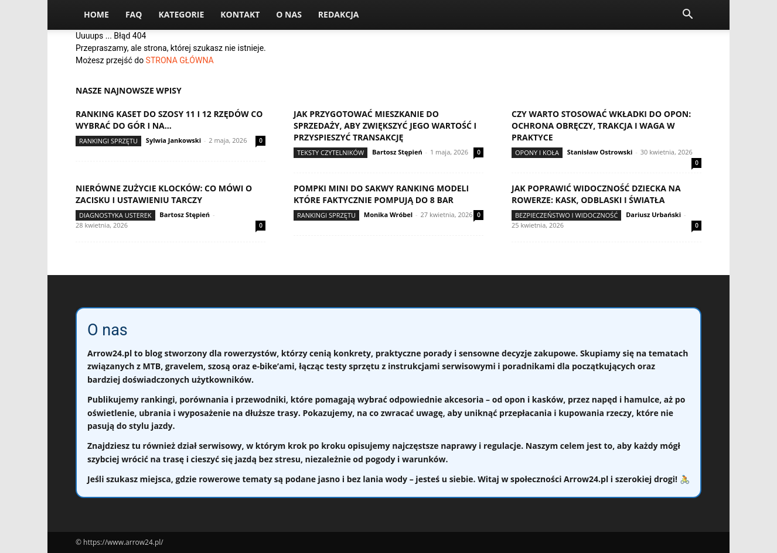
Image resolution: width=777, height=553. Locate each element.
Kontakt (240, 14)
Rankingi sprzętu (108, 140)
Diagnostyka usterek (115, 215)
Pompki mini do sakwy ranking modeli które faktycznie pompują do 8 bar (381, 194)
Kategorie (181, 14)
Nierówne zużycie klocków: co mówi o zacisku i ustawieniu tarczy (164, 194)
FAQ (133, 14)
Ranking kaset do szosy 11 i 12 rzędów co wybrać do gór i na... (169, 119)
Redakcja (338, 14)
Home (96, 14)
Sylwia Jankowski (173, 140)
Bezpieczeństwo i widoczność (566, 215)
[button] (687, 15)
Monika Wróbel (388, 214)
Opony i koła (537, 152)
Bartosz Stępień (397, 151)
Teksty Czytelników (330, 152)
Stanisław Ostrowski (600, 151)
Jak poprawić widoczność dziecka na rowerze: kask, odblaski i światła (596, 194)
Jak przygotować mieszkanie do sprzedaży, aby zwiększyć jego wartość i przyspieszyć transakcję (385, 125)
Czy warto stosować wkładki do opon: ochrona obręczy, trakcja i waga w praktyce (601, 125)
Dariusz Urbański (653, 214)
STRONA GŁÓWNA (180, 60)
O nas (289, 14)
